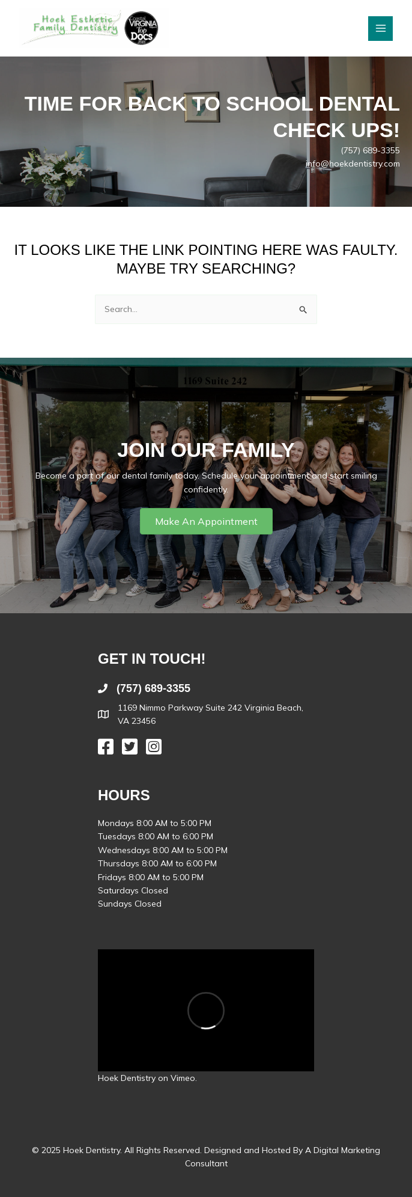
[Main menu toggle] (380, 28)
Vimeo (183, 1078)
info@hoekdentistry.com (353, 163)
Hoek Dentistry (127, 1078)
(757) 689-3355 (370, 150)
